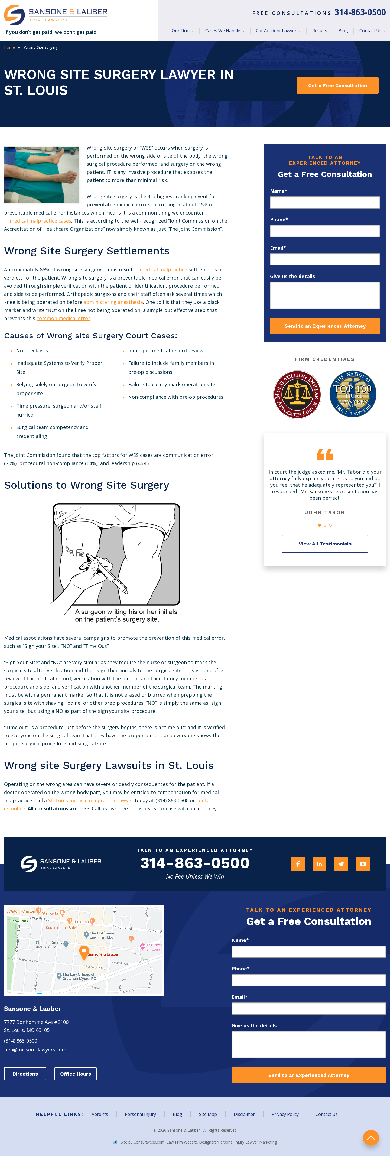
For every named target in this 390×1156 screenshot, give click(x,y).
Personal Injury (140, 1114)
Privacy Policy (285, 1114)
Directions (25, 1074)
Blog (343, 31)
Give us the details (292, 276)
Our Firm (181, 31)
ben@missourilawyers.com (35, 1049)
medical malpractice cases (40, 220)
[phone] (325, 231)
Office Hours (77, 1074)
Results (319, 31)
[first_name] (325, 202)
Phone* (279, 219)
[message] (325, 295)
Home (9, 47)
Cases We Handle (223, 31)
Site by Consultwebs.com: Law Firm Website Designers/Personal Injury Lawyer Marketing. (195, 1141)
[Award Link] (296, 394)
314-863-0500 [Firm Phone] (195, 864)
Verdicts (100, 1114)
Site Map (208, 1114)
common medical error (63, 318)
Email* (278, 248)
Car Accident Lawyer (277, 31)
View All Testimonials (325, 544)
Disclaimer (244, 1114)
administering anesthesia (113, 302)
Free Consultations (319, 13)
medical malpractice (163, 269)
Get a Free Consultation (334, 85)
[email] (325, 259)
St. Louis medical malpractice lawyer (90, 800)
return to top (371, 1137)
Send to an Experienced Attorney (325, 326)
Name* (278, 191)
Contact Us (371, 31)
